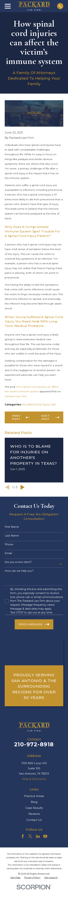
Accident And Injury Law (39, 404)
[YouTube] (45, 836)
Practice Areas (34, 796)
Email (8, 553)
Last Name (12, 535)
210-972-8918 (34, 744)
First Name (12, 526)
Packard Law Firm (16, 396)
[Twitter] (30, 836)
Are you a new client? (18, 562)
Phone (9, 544)
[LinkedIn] (38, 836)
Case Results (34, 808)
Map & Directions (34, 779)
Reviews (34, 813)
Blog (34, 802)
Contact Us (34, 820)
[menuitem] (15, 877)
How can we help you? (19, 570)
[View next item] (22, 487)
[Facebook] (23, 836)
